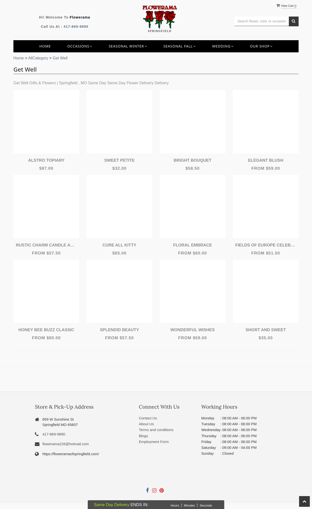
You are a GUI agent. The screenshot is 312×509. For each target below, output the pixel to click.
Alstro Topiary (46, 160)
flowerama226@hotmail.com (65, 444)
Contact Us (148, 418)
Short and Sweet (265, 330)
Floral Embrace (192, 245)
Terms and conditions (156, 430)
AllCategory (38, 58)
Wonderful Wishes (192, 330)
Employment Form (154, 442)
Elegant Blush (265, 160)
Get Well (60, 58)
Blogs (143, 436)
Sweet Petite (119, 160)
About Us (146, 424)
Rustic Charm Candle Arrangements (46, 245)
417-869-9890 (76, 26)
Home (45, 46)
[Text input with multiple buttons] (261, 21)
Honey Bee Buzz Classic (46, 330)
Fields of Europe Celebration (265, 245)
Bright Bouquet (193, 160)
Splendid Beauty (119, 330)
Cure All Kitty (119, 245)
